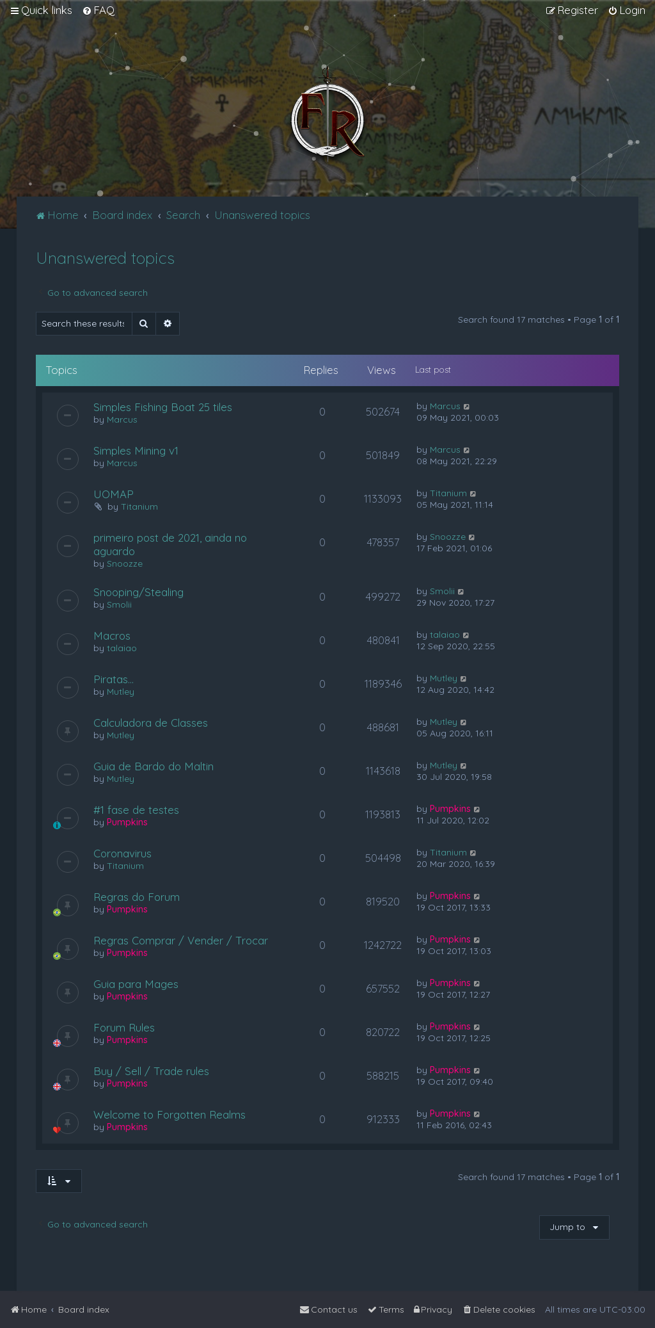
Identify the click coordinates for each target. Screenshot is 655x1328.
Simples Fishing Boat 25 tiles (162, 407)
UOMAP (113, 494)
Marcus (122, 419)
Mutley (120, 691)
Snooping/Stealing (138, 592)
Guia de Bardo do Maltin (153, 766)
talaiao (122, 648)
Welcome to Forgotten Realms (169, 1114)
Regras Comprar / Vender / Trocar (180, 940)
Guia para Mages (135, 984)
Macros (111, 635)
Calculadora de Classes (150, 722)
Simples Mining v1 (135, 450)
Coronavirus (122, 853)
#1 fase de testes (136, 809)
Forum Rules (124, 1027)
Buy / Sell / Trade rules (151, 1071)
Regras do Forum (136, 896)
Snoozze (125, 563)
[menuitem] (98, 10)
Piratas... (113, 679)
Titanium (139, 506)
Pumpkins (127, 822)
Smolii (119, 604)
